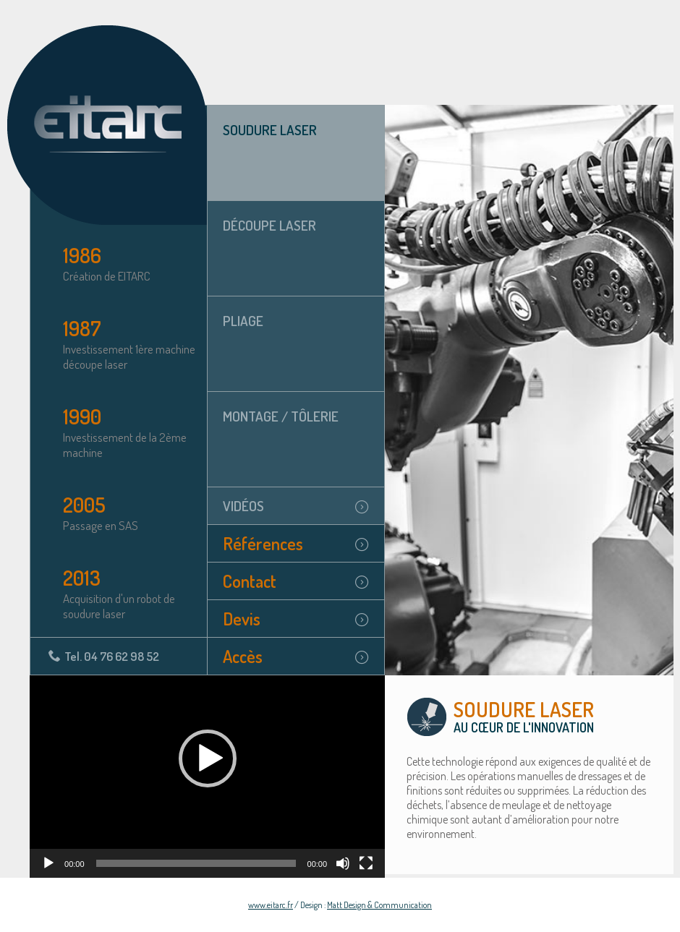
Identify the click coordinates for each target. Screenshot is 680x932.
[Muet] (343, 863)
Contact (249, 581)
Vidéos (243, 506)
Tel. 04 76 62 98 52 (111, 656)
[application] (207, 776)
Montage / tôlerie (281, 416)
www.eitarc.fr (270, 904)
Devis (241, 618)
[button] (208, 758)
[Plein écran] (366, 863)
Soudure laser (270, 130)
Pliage (243, 321)
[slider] (196, 863)
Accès (243, 656)
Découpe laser (269, 225)
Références (263, 543)
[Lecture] (48, 863)
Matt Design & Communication (379, 904)
